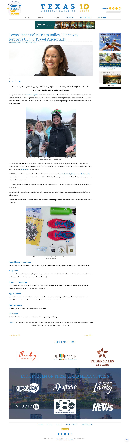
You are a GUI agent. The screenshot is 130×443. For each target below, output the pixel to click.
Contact (49, 425)
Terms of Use (64, 439)
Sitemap (58, 439)
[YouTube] (120, 9)
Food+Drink (102, 17)
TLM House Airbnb (71, 425)
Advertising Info (87, 425)
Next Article (88, 335)
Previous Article (14, 335)
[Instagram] (116, 9)
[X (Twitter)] (113, 9)
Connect (105, 9)
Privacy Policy (70, 439)
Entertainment (85, 17)
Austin (34, 42)
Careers (58, 425)
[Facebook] (110, 9)
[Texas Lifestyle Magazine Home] (65, 7)
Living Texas (54, 17)
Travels (40, 17)
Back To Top (65, 429)
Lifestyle (27, 17)
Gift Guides (69, 17)
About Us (40, 425)
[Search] (120, 12)
